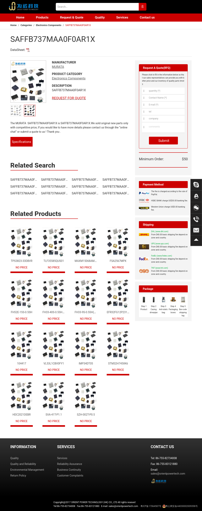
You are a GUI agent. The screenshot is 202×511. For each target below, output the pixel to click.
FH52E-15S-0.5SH (21, 312)
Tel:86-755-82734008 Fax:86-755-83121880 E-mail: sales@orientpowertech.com (125, 506)
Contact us (147, 17)
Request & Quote (71, 17)
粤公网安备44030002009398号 (182, 506)
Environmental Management (27, 469)
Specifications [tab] (21, 142)
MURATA (58, 67)
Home (20, 17)
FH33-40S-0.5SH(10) (54, 312)
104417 (21, 363)
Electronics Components (48, 25)
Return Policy (18, 475)
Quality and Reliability (23, 463)
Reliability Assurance (69, 463)
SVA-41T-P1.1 (54, 414)
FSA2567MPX (118, 260)
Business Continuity (69, 469)
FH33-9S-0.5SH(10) (86, 312)
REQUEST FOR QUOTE (69, 98)
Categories (26, 25)
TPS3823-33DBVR (21, 260)
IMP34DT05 (86, 363)
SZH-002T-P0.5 (86, 414)
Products (42, 17)
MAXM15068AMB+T (87, 260)
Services (122, 17)
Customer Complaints (70, 475)
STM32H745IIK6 (118, 363)
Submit (163, 141)
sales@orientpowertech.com (168, 473)
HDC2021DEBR (22, 414)
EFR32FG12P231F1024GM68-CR (126, 312)
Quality (100, 17)
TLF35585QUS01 (54, 260)
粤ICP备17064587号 (150, 506)
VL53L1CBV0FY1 (53, 363)
